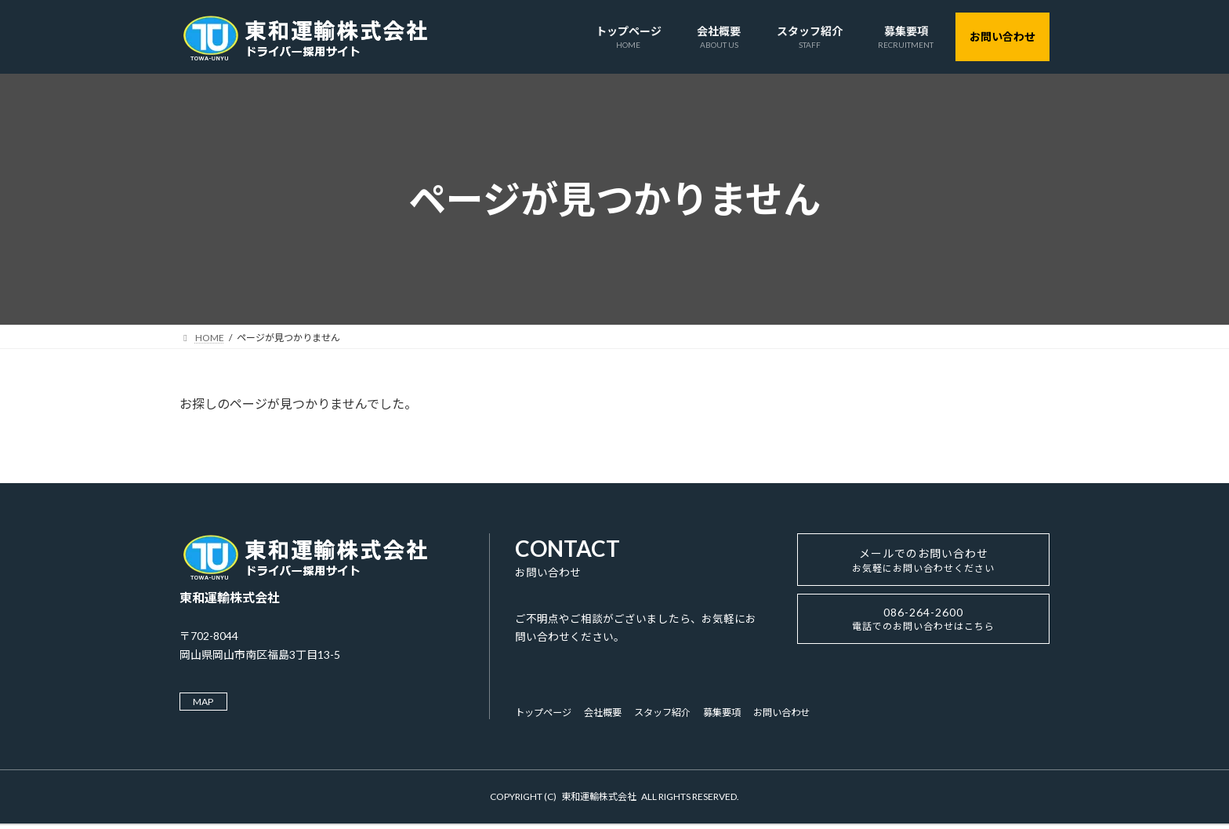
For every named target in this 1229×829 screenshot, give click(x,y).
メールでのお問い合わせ (923, 564)
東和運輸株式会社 (598, 799)
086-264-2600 (923, 630)
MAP (207, 702)
